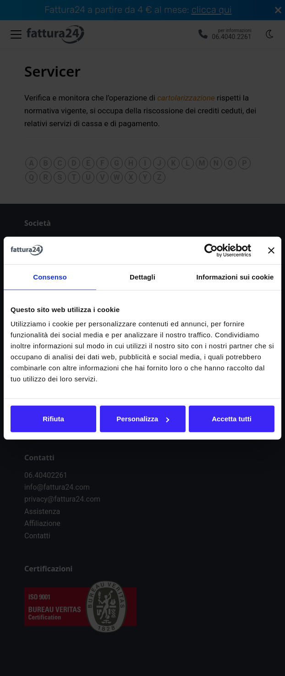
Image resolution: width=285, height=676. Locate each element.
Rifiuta (53, 419)
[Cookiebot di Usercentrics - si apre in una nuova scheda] (211, 250)
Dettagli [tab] (142, 276)
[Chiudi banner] (271, 250)
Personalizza (142, 419)
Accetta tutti (232, 419)
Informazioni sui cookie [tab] (235, 276)
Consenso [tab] (49, 276)
